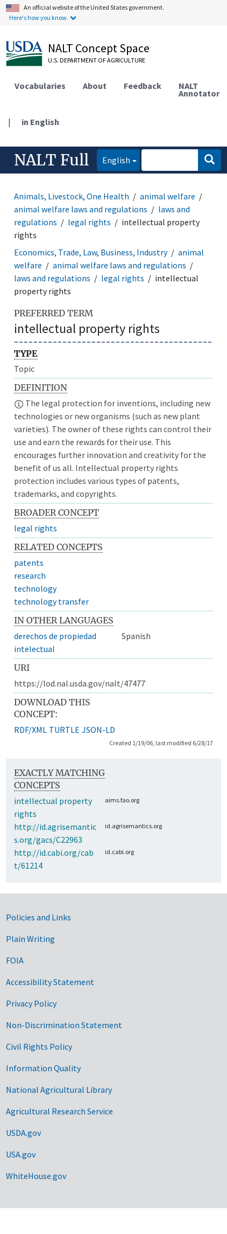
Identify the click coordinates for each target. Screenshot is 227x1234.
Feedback (142, 85)
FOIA (15, 960)
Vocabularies (40, 85)
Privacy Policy (31, 1003)
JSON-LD (98, 729)
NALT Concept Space (99, 48)
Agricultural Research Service (59, 1111)
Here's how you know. (38, 17)
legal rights (89, 222)
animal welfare (167, 196)
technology (35, 588)
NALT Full (51, 160)
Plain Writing (30, 938)
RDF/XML (30, 729)
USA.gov (21, 1154)
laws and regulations (52, 278)
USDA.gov (23, 1132)
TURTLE (64, 729)
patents (29, 562)
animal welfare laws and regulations (80, 209)
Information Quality (43, 1068)
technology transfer (51, 601)
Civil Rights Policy (39, 1046)
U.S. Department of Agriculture (96, 60)
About (95, 85)
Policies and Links (38, 917)
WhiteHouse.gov (36, 1175)
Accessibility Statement (50, 981)
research (30, 575)
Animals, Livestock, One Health (71, 196)
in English (40, 121)
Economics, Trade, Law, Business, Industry (90, 252)
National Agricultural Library (59, 1089)
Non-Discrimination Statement (64, 1025)
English (113, 159)
